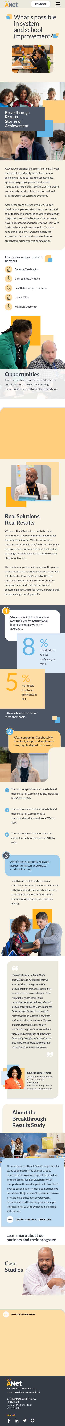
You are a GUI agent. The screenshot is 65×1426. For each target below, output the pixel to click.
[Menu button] (58, 4)
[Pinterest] (33, 1421)
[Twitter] (25, 1421)
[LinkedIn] (17, 1421)
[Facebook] (9, 1421)
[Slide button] (32, 1369)
